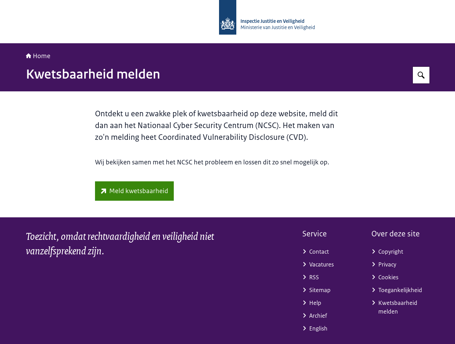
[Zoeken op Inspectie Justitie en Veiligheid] (421, 75)
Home (38, 56)
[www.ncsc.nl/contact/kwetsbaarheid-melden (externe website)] (134, 191)
